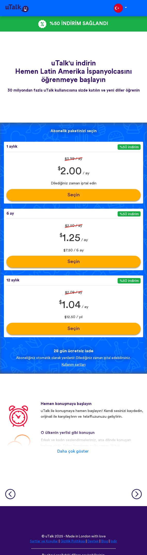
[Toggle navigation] (139, 8)
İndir (113, 541)
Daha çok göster (73, 451)
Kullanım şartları (74, 364)
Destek (93, 541)
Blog (104, 541)
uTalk (49, 536)
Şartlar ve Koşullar (44, 541)
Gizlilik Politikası (72, 541)
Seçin (74, 194)
